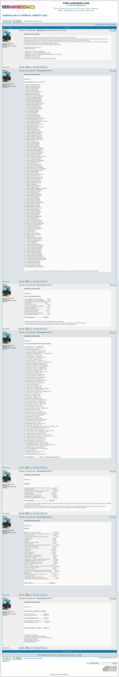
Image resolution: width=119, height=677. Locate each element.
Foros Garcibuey (28, 21)
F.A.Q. (56, 8)
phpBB (56, 674)
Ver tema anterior (99, 24)
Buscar (62, 8)
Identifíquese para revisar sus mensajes (74, 10)
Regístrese (94, 8)
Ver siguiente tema (111, 24)
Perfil (61, 10)
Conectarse (90, 10)
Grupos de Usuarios (84, 8)
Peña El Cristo (38, 21)
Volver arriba (6, 67)
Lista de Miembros (71, 8)
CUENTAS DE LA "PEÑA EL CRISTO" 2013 (24, 15)
